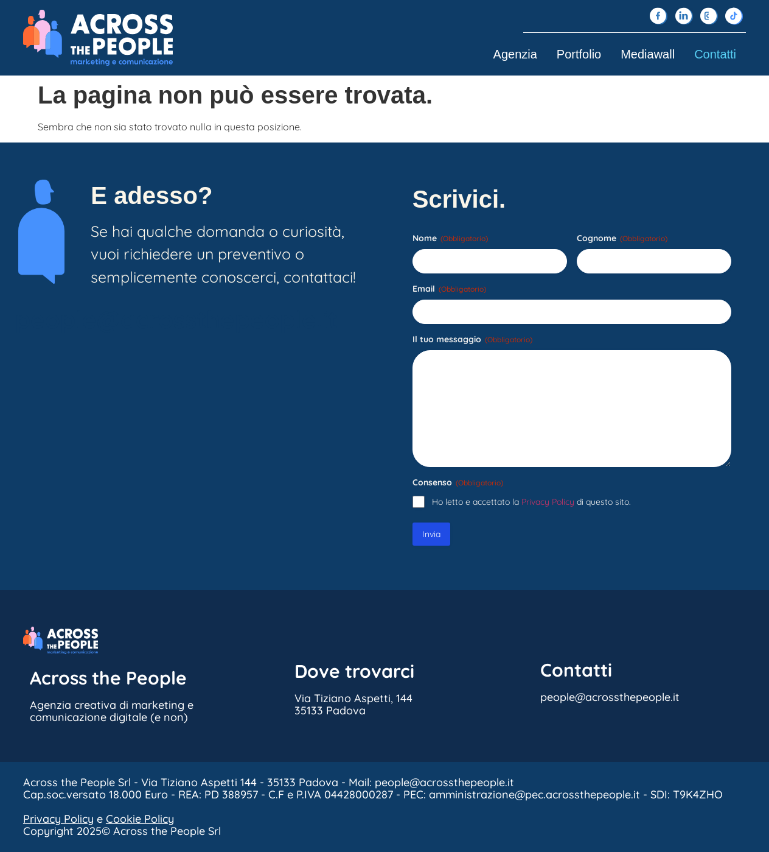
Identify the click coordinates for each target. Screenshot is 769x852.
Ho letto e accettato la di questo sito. (531, 501)
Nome (450, 238)
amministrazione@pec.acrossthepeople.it (534, 794)
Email (449, 288)
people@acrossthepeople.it (176, 319)
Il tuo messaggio (472, 339)
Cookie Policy (140, 819)
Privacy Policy (547, 501)
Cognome (622, 238)
